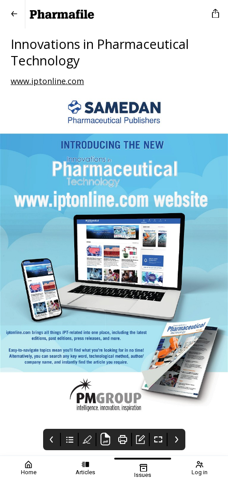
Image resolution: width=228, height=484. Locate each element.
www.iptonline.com (47, 81)
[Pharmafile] (117, 14)
